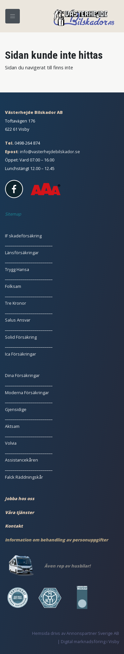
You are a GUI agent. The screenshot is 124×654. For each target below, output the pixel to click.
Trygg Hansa (17, 269)
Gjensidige (15, 409)
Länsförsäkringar (22, 253)
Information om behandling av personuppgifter (56, 540)
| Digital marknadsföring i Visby (88, 641)
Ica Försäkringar (20, 354)
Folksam (13, 286)
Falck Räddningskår (24, 477)
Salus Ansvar (17, 320)
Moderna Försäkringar (27, 393)
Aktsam (12, 426)
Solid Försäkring (21, 337)
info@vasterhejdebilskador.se (50, 152)
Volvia (11, 443)
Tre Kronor (15, 303)
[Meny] (12, 16)
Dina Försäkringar (22, 375)
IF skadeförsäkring (23, 236)
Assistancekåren (21, 460)
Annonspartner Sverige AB (92, 633)
